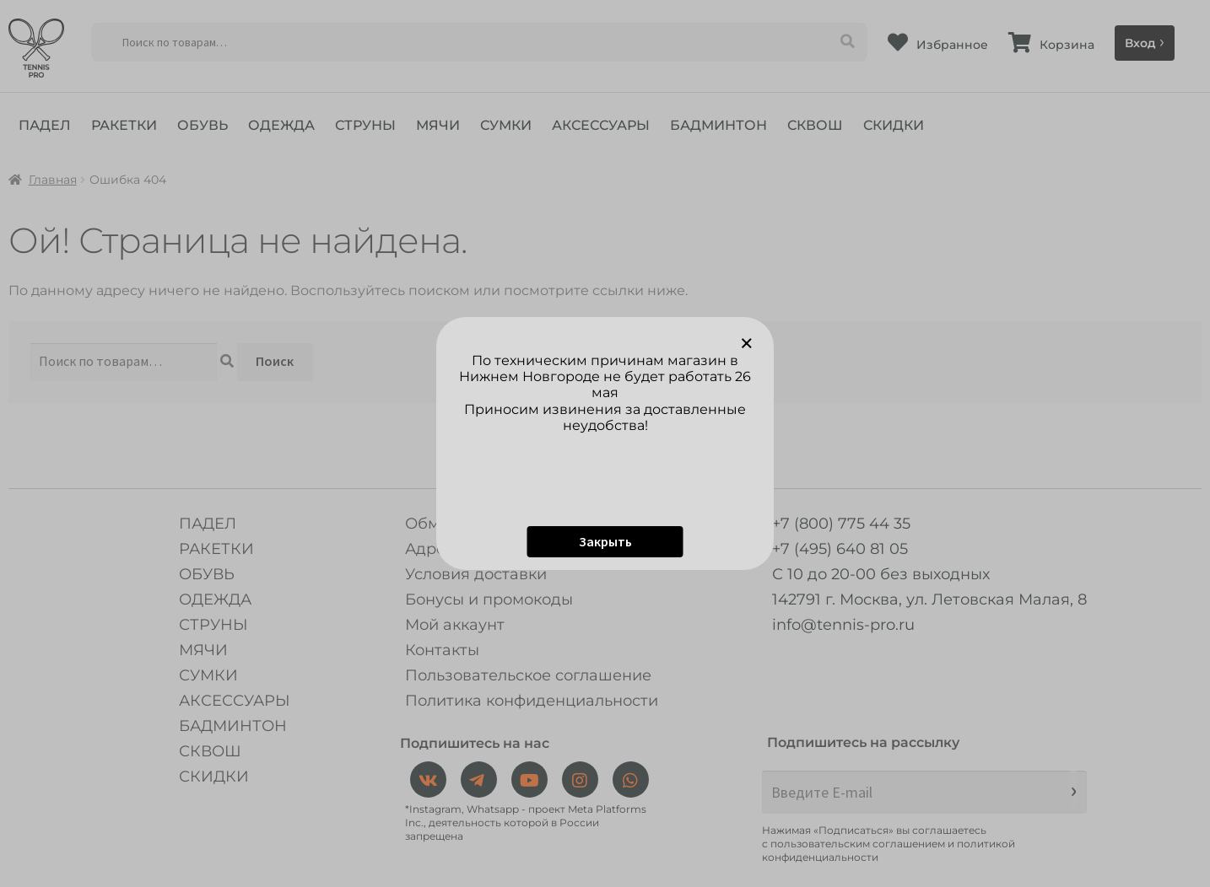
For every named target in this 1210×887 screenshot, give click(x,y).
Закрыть (605, 541)
